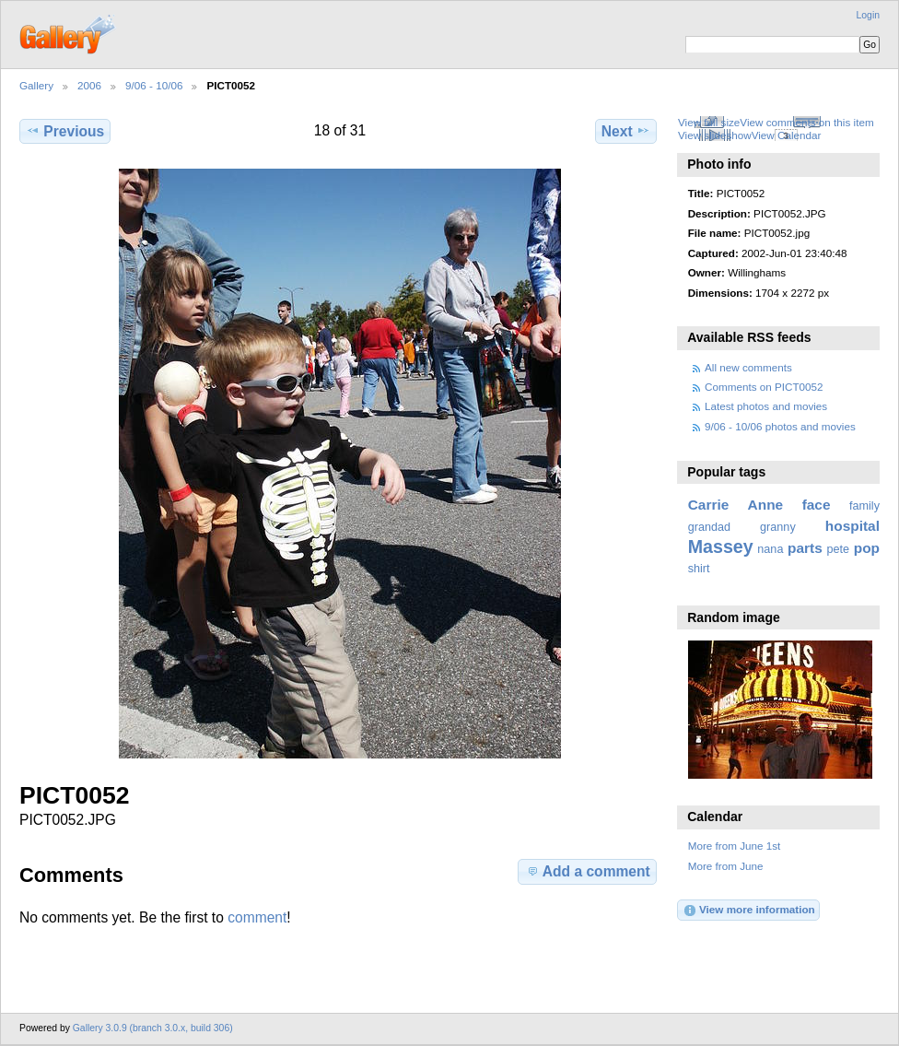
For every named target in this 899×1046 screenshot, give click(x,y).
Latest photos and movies (766, 406)
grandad (709, 527)
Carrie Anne (736, 504)
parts (805, 548)
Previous (65, 131)
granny (778, 527)
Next (625, 131)
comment (257, 917)
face (816, 504)
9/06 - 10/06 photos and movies (780, 426)
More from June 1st (734, 846)
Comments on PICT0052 (764, 387)
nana (770, 549)
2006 (89, 85)
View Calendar (787, 135)
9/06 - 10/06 (153, 85)
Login (868, 15)
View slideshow (715, 135)
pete (837, 549)
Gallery (36, 85)
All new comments (748, 367)
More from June (726, 866)
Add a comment (587, 871)
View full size (709, 122)
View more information (749, 910)
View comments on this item (806, 122)
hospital (852, 526)
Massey (720, 546)
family (864, 505)
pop (867, 548)
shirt (699, 568)
